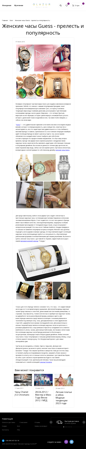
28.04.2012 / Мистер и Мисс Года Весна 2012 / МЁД (43, 396)
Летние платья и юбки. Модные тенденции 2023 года (64, 397)
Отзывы (37, 422)
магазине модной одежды (29, 241)
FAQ (18, 430)
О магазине (23, 422)
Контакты (5, 430)
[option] (67, 422)
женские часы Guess (62, 150)
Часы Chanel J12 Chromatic (22, 393)
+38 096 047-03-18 (12, 440)
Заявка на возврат (41, 426)
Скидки (4, 426)
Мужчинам (18, 5)
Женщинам (6, 5)
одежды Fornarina (46, 362)
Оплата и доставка (8, 422)
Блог (18, 426)
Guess (18, 125)
